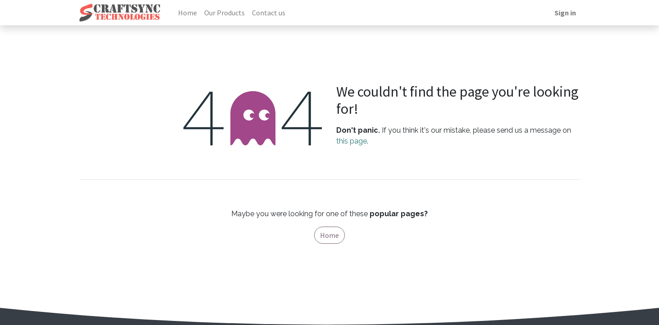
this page (351, 141)
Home (329, 235)
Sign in (565, 12)
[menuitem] (187, 13)
